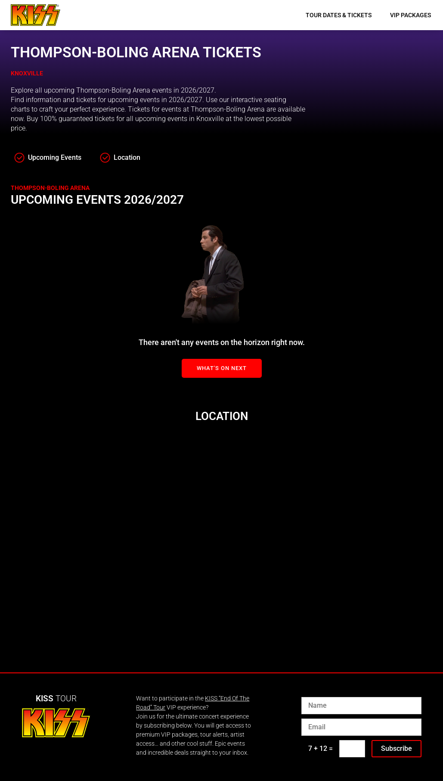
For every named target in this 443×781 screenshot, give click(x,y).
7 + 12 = (320, 748)
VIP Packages (410, 15)
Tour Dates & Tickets (339, 15)
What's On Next (222, 368)
